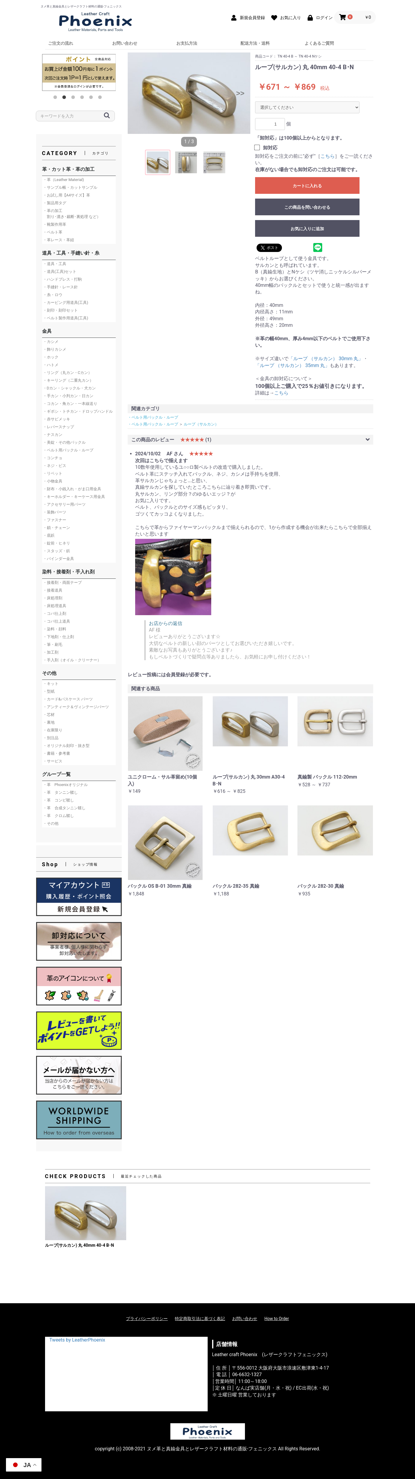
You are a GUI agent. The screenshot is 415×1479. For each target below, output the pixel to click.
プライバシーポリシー (147, 1318)
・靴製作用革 (54, 224)
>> (240, 93)
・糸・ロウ (52, 295)
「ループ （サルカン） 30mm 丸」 (326, 358)
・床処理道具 (54, 606)
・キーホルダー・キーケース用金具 (74, 496)
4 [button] (83, 98)
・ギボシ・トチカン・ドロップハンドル (78, 411)
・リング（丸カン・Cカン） (67, 372)
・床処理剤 (52, 598)
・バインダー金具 (58, 558)
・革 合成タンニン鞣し (64, 808)
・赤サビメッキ (56, 419)
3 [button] (74, 98)
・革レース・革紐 (58, 240)
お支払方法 (186, 43)
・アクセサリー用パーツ (64, 504)
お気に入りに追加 (307, 228)
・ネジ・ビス (54, 465)
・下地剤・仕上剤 (58, 637)
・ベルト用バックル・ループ (68, 450)
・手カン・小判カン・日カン (68, 396)
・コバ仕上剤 (54, 613)
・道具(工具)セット (60, 271)
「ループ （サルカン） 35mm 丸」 (292, 365)
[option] (79, 72)
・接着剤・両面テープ (62, 582)
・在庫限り (52, 730)
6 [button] (101, 98)
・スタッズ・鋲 (56, 551)
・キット (50, 683)
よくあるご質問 (319, 43)
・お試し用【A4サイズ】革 (66, 195)
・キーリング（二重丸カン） (68, 380)
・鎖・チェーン (56, 527)
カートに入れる (307, 185)
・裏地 (49, 722)
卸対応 (270, 148)
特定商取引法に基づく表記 (200, 1318)
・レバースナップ (58, 427)
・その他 (50, 823)
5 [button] (92, 98)
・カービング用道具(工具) (65, 302)
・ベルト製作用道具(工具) (65, 318)
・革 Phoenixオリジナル (65, 784)
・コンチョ (52, 458)
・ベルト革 (52, 232)
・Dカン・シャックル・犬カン (69, 388)
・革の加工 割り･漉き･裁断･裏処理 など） (72, 213)
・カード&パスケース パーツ (68, 699)
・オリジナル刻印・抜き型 (66, 745)
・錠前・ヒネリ (56, 543)
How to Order (276, 1318)
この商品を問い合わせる (307, 207)
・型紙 (49, 691)
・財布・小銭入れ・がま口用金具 (72, 489)
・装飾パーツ (54, 512)
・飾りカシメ (54, 349)
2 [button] (65, 98)
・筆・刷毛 (52, 644)
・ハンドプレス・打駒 (62, 279)
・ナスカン (52, 434)
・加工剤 (50, 652)
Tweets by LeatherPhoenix (77, 1340)
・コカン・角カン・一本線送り (70, 403)
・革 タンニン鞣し (60, 792)
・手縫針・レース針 (60, 287)
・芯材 (49, 714)
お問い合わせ (124, 43)
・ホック (50, 357)
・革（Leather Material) (63, 179)
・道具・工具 (54, 264)
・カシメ (50, 341)
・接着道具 (52, 590)
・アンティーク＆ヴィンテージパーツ (76, 707)
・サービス (52, 761)
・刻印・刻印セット (60, 310)
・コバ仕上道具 (56, 621)
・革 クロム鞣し (58, 815)
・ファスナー (54, 520)
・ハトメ (50, 365)
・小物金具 (52, 481)
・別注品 (50, 738)
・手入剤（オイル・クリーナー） (72, 660)
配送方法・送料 (255, 43)
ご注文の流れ (60, 43)
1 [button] (56, 98)
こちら (327, 156)
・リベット (52, 473)
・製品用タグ (54, 203)
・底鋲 (49, 535)
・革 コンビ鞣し (58, 800)
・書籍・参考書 (56, 753)
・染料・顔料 (54, 629)
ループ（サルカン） (201, 424)
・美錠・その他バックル (64, 442)
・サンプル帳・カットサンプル (70, 187)
